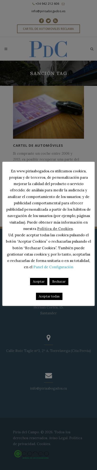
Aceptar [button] (38, 282)
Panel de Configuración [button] (53, 267)
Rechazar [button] (59, 282)
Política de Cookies (55, 228)
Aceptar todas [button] (49, 296)
